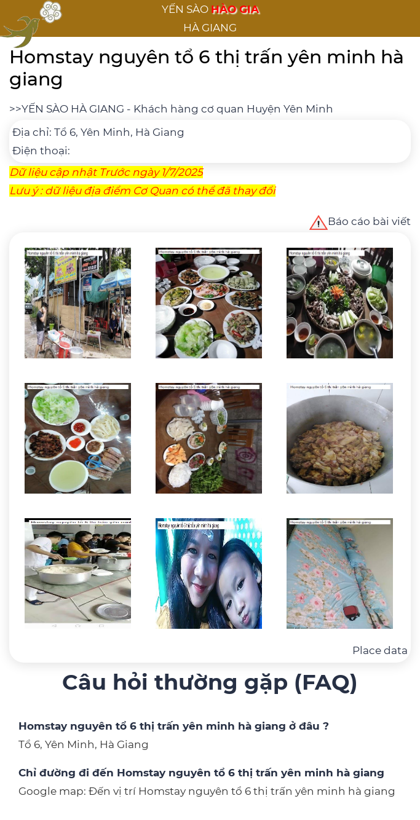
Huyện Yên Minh (290, 109)
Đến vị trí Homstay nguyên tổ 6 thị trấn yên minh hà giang (242, 791)
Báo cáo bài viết (360, 221)
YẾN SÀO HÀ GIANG (73, 109)
